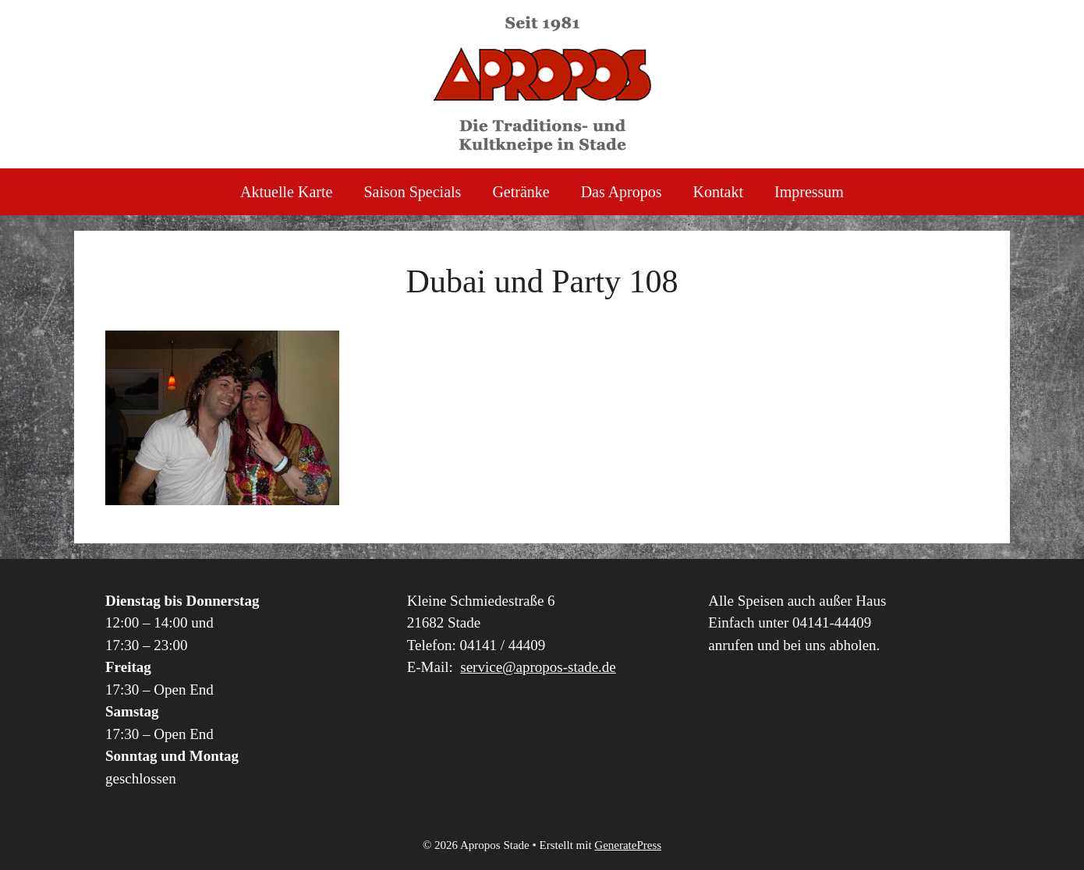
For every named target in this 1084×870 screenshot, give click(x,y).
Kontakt (718, 191)
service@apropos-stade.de (538, 667)
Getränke (520, 191)
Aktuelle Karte (286, 191)
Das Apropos (621, 191)
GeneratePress (627, 845)
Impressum (809, 191)
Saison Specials (412, 191)
